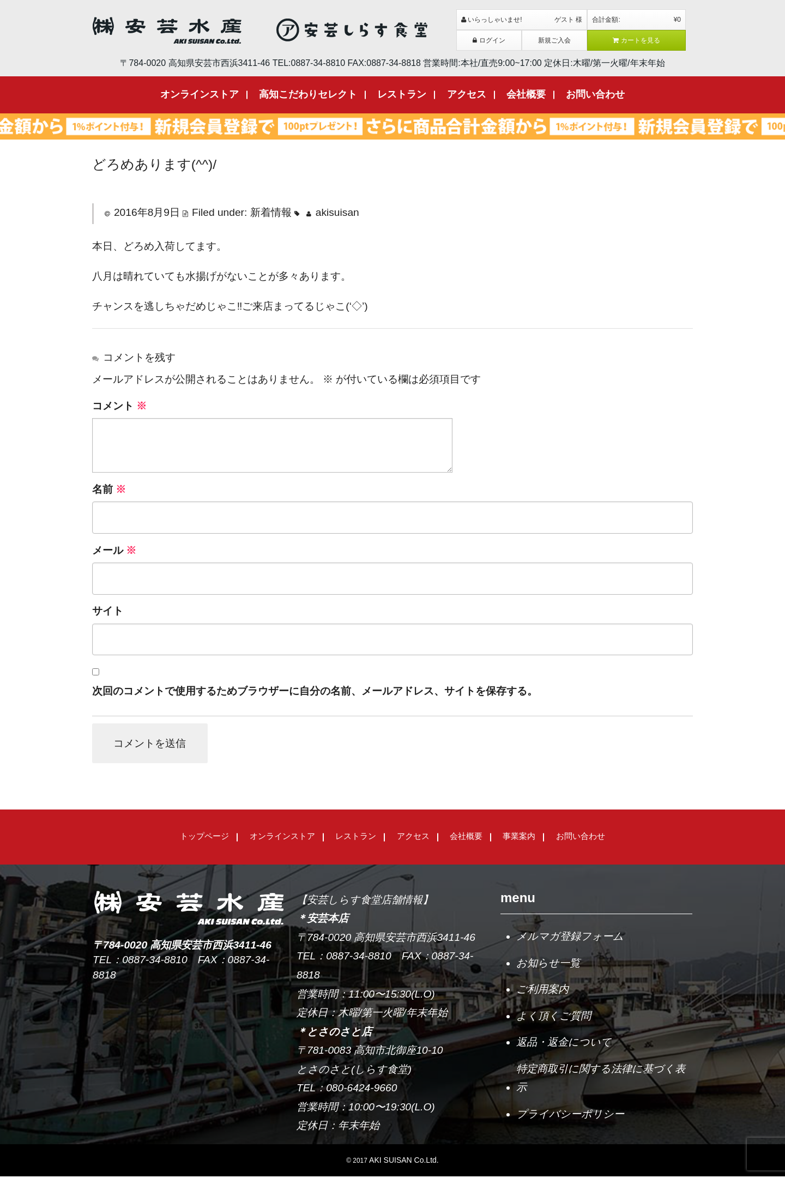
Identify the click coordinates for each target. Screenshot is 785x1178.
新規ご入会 (554, 40)
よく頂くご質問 (553, 1017)
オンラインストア (199, 94)
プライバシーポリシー (570, 1115)
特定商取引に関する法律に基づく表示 (600, 1080)
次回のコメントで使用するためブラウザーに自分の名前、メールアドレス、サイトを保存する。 (315, 691)
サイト (107, 611)
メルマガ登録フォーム (570, 938)
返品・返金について (564, 1043)
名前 (109, 489)
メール (114, 550)
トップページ (204, 837)
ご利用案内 (542, 990)
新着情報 (271, 212)
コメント (119, 406)
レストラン (401, 94)
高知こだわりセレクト (308, 94)
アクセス (466, 94)
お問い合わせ (595, 94)
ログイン (489, 40)
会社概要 (526, 94)
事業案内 (519, 837)
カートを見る (636, 40)
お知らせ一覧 (548, 964)
